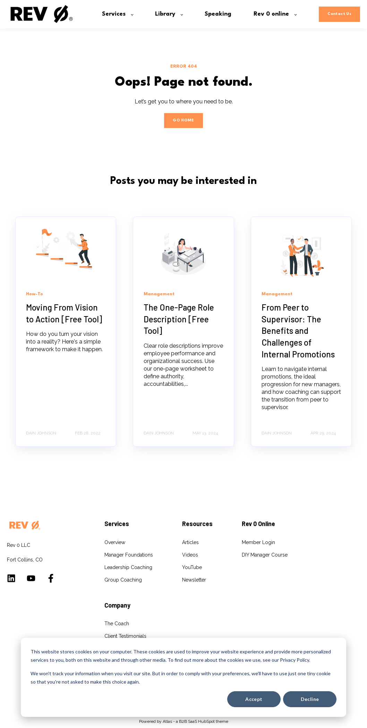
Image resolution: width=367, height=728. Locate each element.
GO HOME (183, 120)
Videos (190, 555)
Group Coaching (123, 580)
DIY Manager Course (265, 555)
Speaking (114, 648)
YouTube (192, 567)
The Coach (116, 623)
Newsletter (194, 580)
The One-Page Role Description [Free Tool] (179, 319)
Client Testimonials (125, 636)
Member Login (258, 542)
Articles (190, 542)
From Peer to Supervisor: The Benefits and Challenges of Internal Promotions (298, 330)
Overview (114, 542)
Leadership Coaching (128, 567)
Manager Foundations (128, 555)
